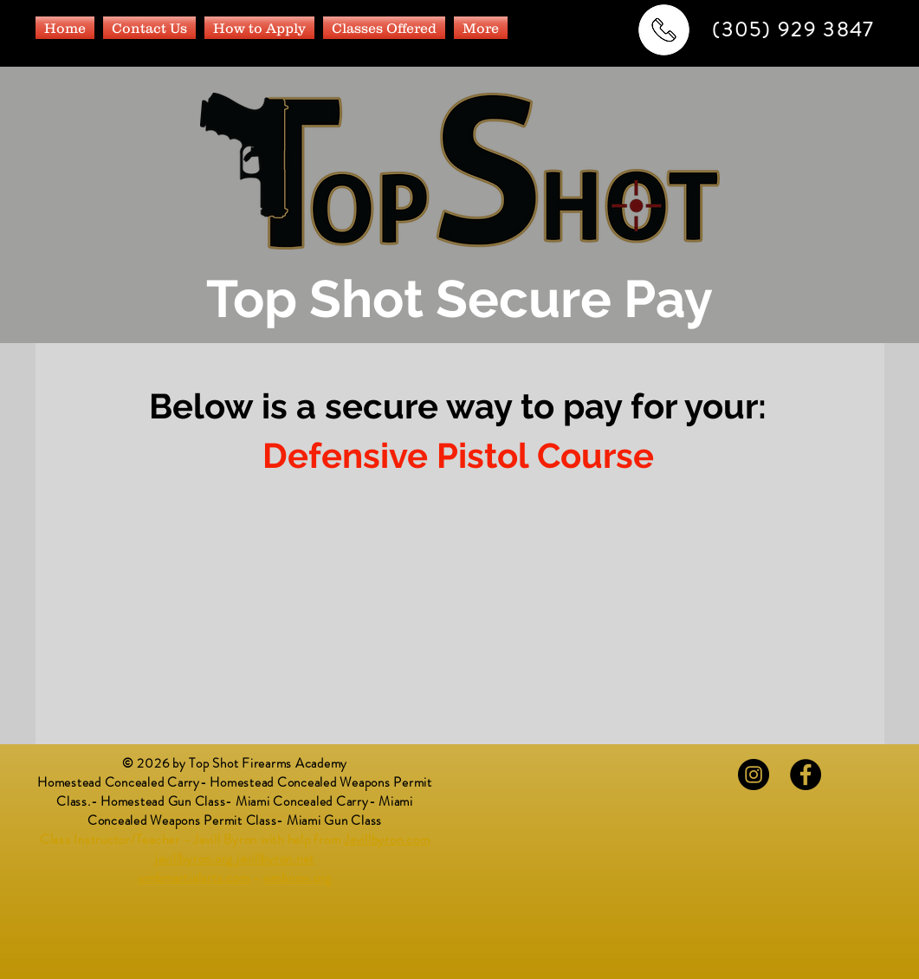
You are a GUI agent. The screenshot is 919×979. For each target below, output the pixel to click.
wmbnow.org (298, 877)
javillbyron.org (194, 858)
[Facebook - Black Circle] (805, 774)
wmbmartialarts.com (194, 877)
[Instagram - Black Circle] (753, 774)
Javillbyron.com (387, 839)
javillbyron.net (275, 858)
